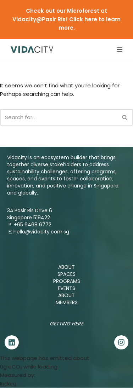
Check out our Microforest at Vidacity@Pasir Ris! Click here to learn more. (66, 19)
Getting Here (66, 323)
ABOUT (66, 267)
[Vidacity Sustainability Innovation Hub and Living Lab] (32, 49)
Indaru (8, 383)
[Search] (58, 117)
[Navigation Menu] (120, 49)
